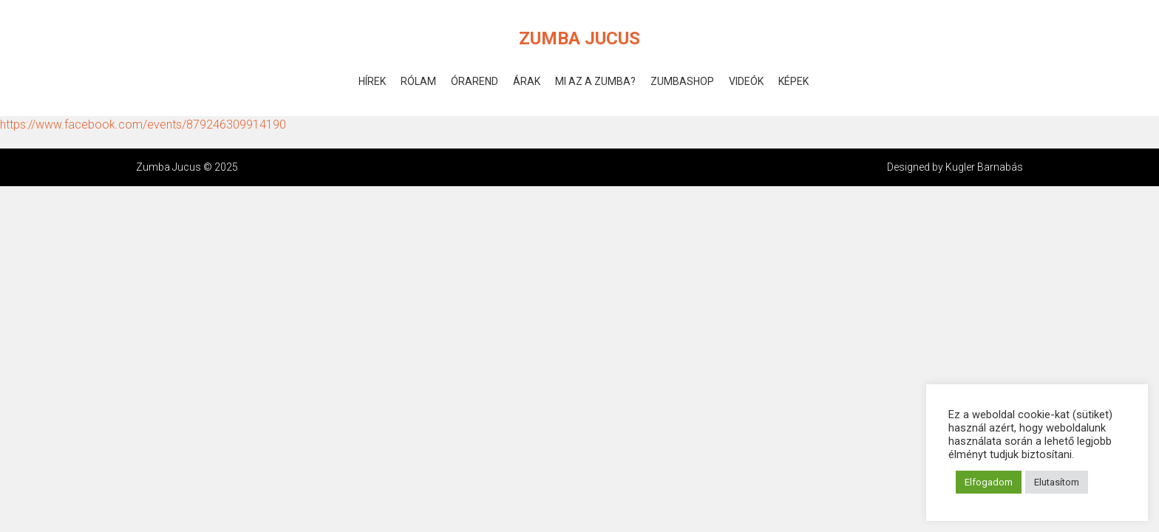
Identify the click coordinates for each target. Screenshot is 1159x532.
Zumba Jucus (579, 38)
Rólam (418, 81)
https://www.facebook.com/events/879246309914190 (143, 124)
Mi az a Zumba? (595, 81)
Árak (526, 81)
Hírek (372, 81)
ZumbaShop (682, 81)
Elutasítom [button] (1056, 482)
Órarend (474, 81)
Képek (793, 81)
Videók (746, 81)
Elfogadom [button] (989, 482)
